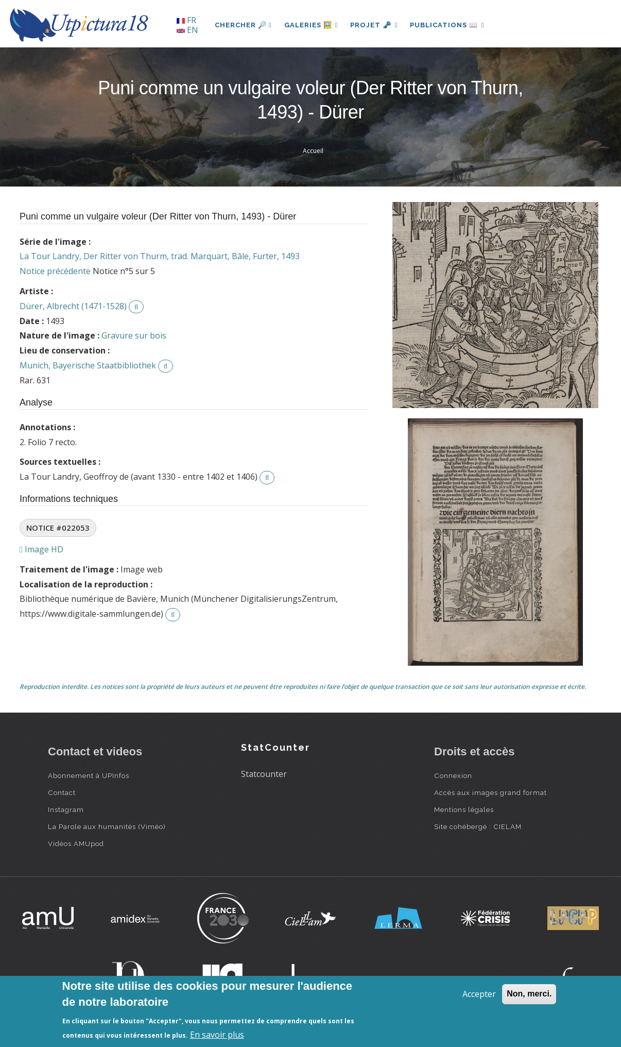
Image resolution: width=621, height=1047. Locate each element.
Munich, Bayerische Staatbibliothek (88, 365)
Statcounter (264, 774)
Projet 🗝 (375, 25)
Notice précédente (55, 271)
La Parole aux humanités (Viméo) (107, 826)
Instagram (66, 809)
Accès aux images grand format (490, 792)
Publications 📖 (447, 25)
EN (187, 30)
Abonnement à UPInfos (88, 775)
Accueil (313, 150)
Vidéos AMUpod (76, 843)
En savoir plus (217, 1034)
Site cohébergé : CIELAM (478, 826)
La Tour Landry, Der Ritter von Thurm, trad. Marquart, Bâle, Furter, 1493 (160, 256)
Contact (62, 792)
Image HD (41, 549)
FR (186, 20)
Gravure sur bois (133, 335)
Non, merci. (529, 993)
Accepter (479, 994)
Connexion (453, 775)
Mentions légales (464, 809)
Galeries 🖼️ (311, 25)
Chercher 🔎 (243, 25)
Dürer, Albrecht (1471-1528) (73, 306)
